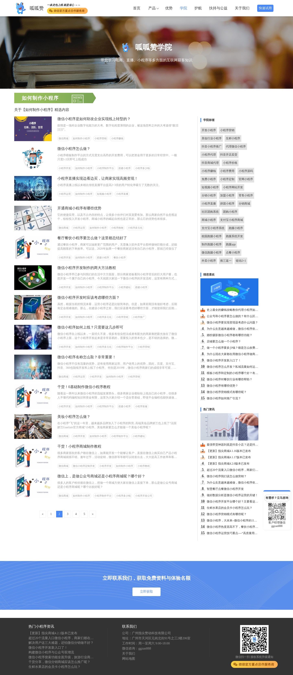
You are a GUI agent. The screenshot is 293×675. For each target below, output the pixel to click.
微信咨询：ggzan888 (136, 648)
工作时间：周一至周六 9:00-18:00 (146, 643)
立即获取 (146, 591)
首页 (136, 8)
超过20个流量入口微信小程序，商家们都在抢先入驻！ (61, 638)
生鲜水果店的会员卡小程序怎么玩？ (54, 666)
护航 (198, 8)
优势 (169, 8)
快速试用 (265, 8)
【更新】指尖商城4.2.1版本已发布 (52, 633)
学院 (183, 8)
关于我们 (242, 8)
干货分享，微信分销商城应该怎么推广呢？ (59, 662)
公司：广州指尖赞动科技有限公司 (146, 633)
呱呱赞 (37, 8)
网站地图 (128, 658)
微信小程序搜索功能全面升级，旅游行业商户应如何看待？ (61, 657)
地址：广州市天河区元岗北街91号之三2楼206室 (156, 638)
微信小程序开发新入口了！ (48, 647)
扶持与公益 (218, 8)
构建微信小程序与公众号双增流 (51, 652)
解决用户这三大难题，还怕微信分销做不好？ (61, 642)
